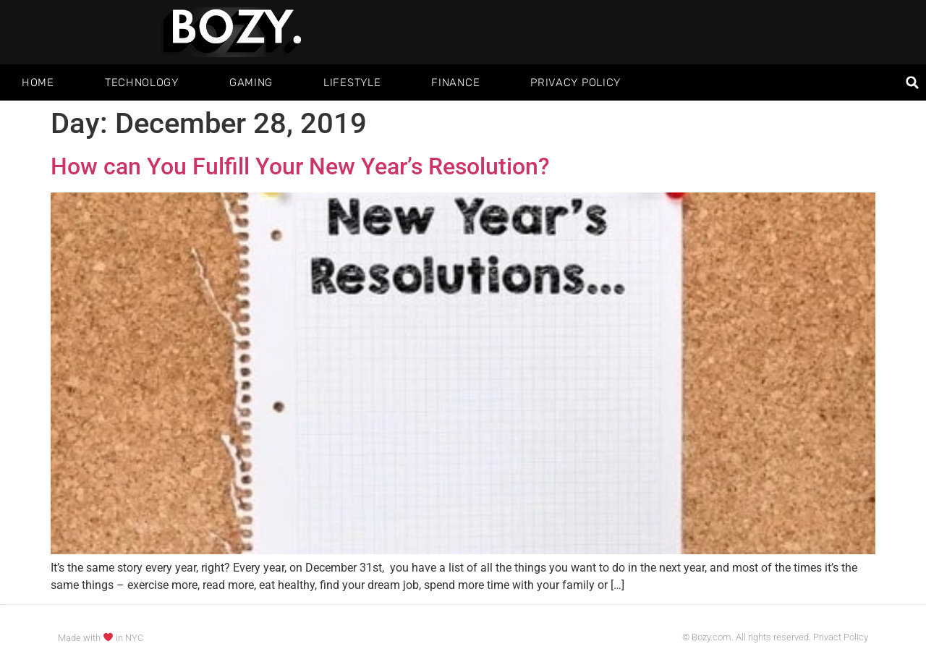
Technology (142, 82)
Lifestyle (352, 82)
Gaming (251, 82)
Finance (455, 82)
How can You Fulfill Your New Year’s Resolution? (300, 166)
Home (38, 82)
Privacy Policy (575, 82)
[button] (912, 83)
